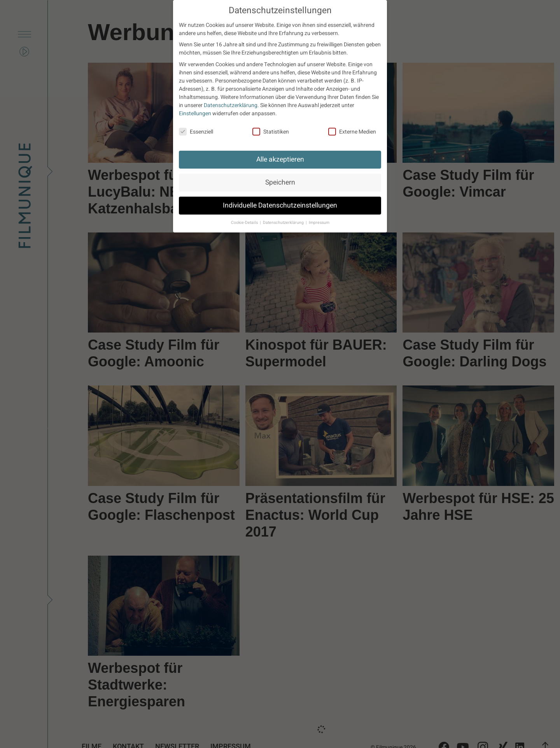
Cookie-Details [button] (245, 222)
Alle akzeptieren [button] (280, 159)
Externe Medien (352, 132)
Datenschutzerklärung (230, 105)
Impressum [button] (319, 222)
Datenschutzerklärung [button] (284, 222)
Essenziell (196, 132)
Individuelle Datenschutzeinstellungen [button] (280, 205)
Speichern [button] (280, 182)
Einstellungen (195, 113)
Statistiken (270, 132)
